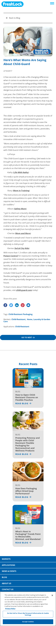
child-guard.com (24, 290)
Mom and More (22, 233)
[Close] (52, 595)
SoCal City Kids (22, 248)
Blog (4, 577)
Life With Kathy (21, 172)
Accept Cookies (28, 622)
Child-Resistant (18, 319)
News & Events (9, 571)
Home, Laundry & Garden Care (26, 320)
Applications (8, 565)
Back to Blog (13, 18)
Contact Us (7, 589)
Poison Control (10, 255)
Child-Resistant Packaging (20, 314)
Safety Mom (20, 208)
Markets (6, 559)
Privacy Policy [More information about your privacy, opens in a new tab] (10, 609)
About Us (6, 583)
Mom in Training (21, 190)
